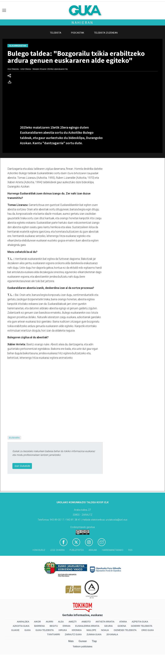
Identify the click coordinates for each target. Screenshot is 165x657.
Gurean (83, 641)
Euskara (14, 437)
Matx (71, 641)
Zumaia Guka (94, 634)
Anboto (86, 621)
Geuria (108, 626)
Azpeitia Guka (140, 621)
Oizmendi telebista (125, 630)
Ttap (94, 641)
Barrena (39, 626)
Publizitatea (77, 550)
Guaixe (15, 630)
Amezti (73, 621)
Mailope (91, 630)
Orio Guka (147, 630)
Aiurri (49, 621)
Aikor (37, 621)
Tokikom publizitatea (82, 646)
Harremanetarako (112, 550)
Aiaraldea (23, 621)
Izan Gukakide (22, 465)
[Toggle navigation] (4, 10)
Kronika (76, 630)
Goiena (122, 626)
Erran (66, 626)
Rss (130, 550)
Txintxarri (53, 634)
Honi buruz (39, 550)
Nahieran (82, 22)
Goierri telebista (141, 626)
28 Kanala (112, 634)
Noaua (105, 630)
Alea (61, 621)
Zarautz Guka (73, 634)
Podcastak (77, 32)
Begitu (54, 626)
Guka (27, 630)
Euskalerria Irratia (87, 626)
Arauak (93, 550)
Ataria (123, 621)
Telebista (55, 32)
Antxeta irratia (105, 621)
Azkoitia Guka (21, 626)
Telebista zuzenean (106, 32)
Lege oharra (57, 550)
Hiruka (63, 630)
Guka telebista (44, 630)
